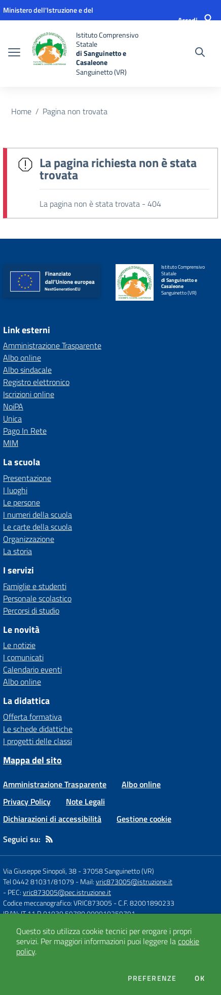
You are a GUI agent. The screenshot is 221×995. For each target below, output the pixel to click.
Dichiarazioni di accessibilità (52, 819)
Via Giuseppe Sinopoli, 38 (40, 870)
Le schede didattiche (37, 729)
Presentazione (27, 478)
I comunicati (23, 657)
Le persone (21, 502)
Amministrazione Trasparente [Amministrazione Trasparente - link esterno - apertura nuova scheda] (52, 345)
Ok (200, 978)
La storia (17, 551)
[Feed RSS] (49, 839)
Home (21, 111)
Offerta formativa (32, 717)
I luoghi (15, 490)
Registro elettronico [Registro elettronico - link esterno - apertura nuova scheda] (36, 382)
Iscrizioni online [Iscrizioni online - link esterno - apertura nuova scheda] (28, 394)
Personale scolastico (37, 598)
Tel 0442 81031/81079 (38, 881)
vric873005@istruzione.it (134, 881)
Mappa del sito (32, 760)
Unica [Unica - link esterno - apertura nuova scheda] (12, 418)
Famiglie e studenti (34, 586)
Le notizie (19, 645)
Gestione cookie (144, 819)
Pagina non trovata (75, 111)
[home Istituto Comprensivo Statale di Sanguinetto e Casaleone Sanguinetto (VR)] (87, 53)
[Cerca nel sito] (200, 53)
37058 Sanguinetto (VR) (118, 870)
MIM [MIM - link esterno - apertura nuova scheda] (10, 443)
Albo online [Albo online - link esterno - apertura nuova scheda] (22, 357)
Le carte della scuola (37, 527)
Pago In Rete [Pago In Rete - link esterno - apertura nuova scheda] (25, 431)
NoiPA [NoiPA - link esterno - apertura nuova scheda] (13, 406)
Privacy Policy (27, 801)
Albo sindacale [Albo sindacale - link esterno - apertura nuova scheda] (27, 370)
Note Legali (85, 801)
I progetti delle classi (37, 741)
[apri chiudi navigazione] (14, 53)
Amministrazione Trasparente (54, 784)
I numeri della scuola (37, 514)
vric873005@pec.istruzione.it (67, 892)
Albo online (22, 682)
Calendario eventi (32, 669)
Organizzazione (28, 539)
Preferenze (152, 978)
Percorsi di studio (31, 610)
